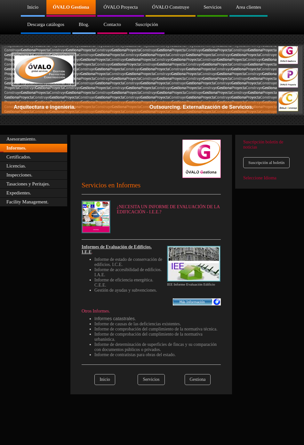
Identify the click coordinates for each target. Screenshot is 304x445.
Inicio (105, 379)
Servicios (151, 379)
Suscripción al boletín (266, 162)
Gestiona (198, 379)
